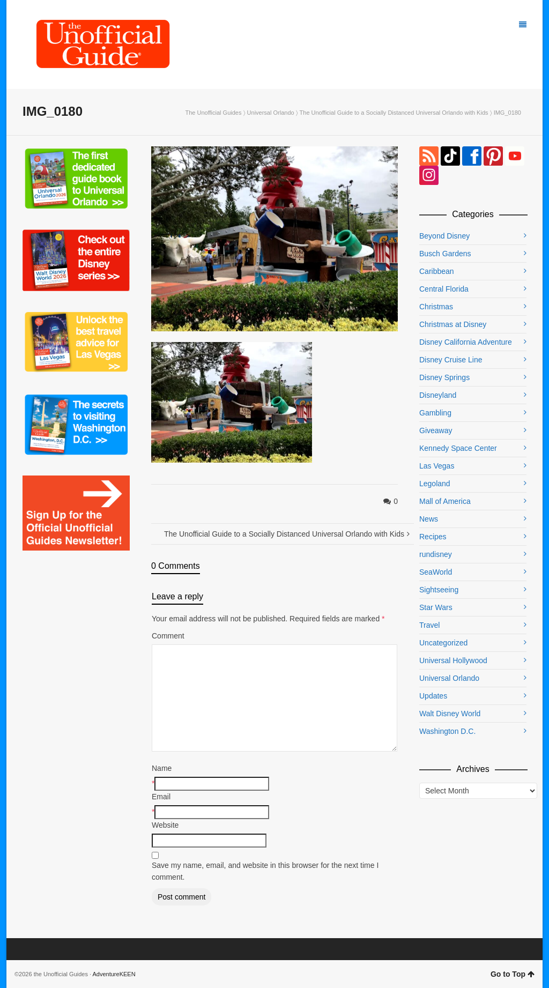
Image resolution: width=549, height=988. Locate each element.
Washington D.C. (447, 731)
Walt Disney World (449, 713)
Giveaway (435, 430)
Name (162, 768)
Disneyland (437, 395)
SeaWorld (435, 572)
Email (161, 796)
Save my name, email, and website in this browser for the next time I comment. (265, 871)
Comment (168, 636)
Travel (429, 625)
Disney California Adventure (465, 342)
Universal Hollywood (453, 660)
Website (165, 825)
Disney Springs (444, 377)
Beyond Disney (444, 236)
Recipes (433, 536)
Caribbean (436, 271)
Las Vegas (436, 466)
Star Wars (435, 607)
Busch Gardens (445, 253)
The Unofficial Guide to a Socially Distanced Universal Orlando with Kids (394, 112)
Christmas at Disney (452, 324)
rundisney (435, 554)
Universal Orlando (270, 112)
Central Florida (444, 289)
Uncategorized (443, 642)
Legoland (434, 483)
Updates (433, 696)
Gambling (435, 412)
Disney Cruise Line (451, 359)
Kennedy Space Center (458, 448)
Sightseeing (438, 589)
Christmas (436, 306)
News (428, 519)
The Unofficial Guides (213, 112)
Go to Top (513, 974)
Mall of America (445, 501)
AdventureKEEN (114, 974)
